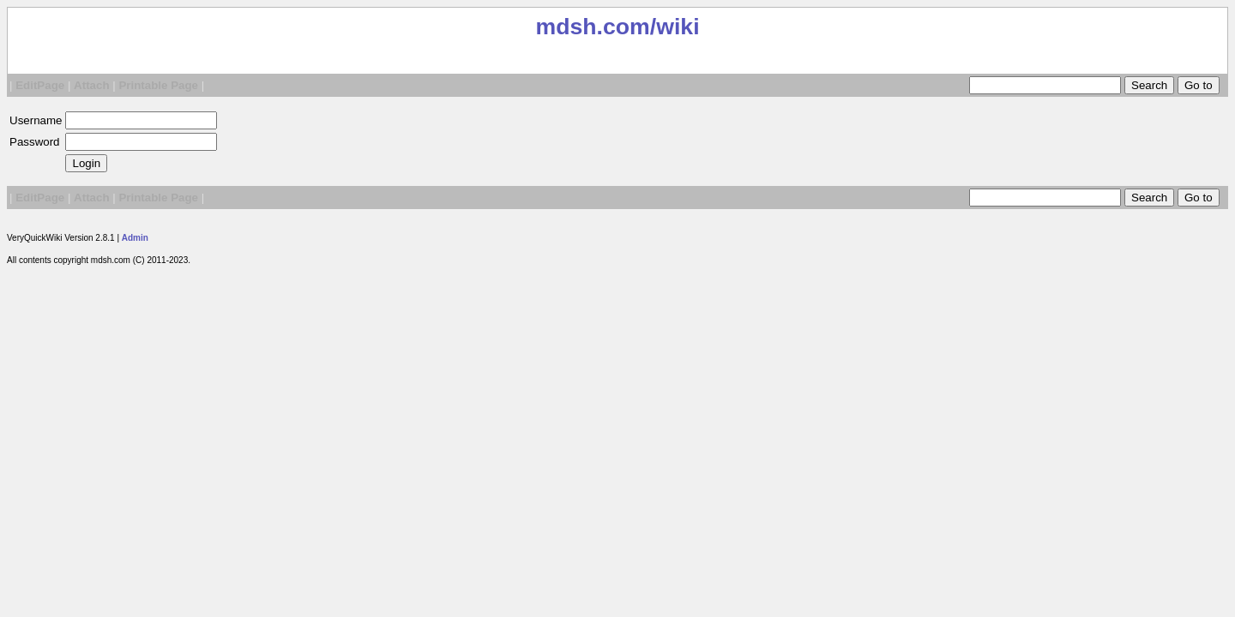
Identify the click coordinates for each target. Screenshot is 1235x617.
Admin (135, 238)
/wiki (675, 26)
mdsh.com (592, 26)
